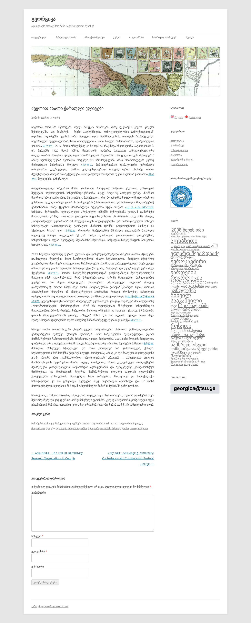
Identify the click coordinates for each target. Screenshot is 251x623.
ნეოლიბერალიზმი (99, 428)
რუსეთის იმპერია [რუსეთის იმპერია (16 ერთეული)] (186, 330)
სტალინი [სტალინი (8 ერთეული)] (191, 349)
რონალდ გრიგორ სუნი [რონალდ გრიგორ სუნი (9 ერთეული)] (185, 321)
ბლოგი (190, 37)
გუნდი (116, 37)
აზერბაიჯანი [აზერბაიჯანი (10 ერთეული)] (178, 233)
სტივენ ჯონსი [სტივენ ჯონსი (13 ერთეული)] (207, 348)
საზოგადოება (179, 150)
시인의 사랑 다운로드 (139, 207)
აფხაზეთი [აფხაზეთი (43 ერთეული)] (184, 240)
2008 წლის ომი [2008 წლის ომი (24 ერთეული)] (187, 230)
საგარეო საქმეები (182, 159)
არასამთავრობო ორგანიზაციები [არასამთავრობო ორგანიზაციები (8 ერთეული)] (189, 236)
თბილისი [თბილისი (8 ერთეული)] (212, 282)
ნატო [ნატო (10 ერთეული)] (174, 306)
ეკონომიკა (177, 145)
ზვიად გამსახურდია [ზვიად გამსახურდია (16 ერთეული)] (188, 282)
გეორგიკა (43, 18)
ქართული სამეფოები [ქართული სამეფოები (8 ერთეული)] (182, 361)
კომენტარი (38, 492)
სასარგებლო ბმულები (164, 37)
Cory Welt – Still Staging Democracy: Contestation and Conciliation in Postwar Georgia (128, 458)
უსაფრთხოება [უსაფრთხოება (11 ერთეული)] (181, 356)
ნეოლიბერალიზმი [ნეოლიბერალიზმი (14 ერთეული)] (186, 309)
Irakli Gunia (110, 423)
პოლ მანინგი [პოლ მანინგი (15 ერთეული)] (181, 318)
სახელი (37, 536)
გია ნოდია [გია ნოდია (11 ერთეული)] (178, 249)
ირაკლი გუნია (139, 428)
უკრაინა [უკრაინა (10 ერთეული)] (196, 353)
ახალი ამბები (136, 37)
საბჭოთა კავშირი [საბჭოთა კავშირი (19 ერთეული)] (188, 334)
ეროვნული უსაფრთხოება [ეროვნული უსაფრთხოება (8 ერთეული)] (185, 268)
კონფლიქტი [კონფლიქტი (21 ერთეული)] (183, 290)
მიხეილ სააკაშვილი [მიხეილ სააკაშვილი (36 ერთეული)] (186, 298)
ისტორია (176, 155)
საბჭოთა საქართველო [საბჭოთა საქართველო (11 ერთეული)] (187, 338)
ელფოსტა (39, 551)
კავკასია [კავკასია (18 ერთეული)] (196, 286)
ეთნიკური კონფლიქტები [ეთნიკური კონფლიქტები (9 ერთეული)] (186, 265)
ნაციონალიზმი (77, 428)
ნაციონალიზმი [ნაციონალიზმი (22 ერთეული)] (193, 305)
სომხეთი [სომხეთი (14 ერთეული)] (178, 348)
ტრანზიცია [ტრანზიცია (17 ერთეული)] (180, 352)
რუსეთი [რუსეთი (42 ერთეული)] (181, 326)
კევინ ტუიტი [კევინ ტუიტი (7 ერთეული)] (211, 286)
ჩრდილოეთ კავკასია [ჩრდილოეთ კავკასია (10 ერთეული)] (184, 364)
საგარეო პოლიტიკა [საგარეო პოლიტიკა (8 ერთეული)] (182, 340)
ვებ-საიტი (37, 566)
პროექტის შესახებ (95, 37)
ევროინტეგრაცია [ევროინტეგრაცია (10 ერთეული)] (182, 257)
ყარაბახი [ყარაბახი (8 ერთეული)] (200, 361)
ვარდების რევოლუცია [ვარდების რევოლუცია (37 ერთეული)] (186, 274)
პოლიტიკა (38, 428)
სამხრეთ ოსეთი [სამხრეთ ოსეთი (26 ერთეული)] (188, 344)
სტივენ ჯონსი (120, 428)
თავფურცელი (39, 37)
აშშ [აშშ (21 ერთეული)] (214, 245)
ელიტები (61, 428)
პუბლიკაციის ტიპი (66, 37)
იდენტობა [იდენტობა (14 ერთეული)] (179, 286)
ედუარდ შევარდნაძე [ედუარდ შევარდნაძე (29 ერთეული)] (195, 253)
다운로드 (48, 146)
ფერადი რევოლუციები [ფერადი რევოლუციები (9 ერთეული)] (185, 358)
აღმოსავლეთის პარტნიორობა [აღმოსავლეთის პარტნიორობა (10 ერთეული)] (190, 246)
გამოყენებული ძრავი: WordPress (49, 606)
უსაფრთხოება (179, 164)
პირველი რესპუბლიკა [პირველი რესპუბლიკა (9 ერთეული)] (184, 315)
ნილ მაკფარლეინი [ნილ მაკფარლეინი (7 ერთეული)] (181, 312)
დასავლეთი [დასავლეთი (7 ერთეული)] (192, 249)
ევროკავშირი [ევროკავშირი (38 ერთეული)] (188, 261)
